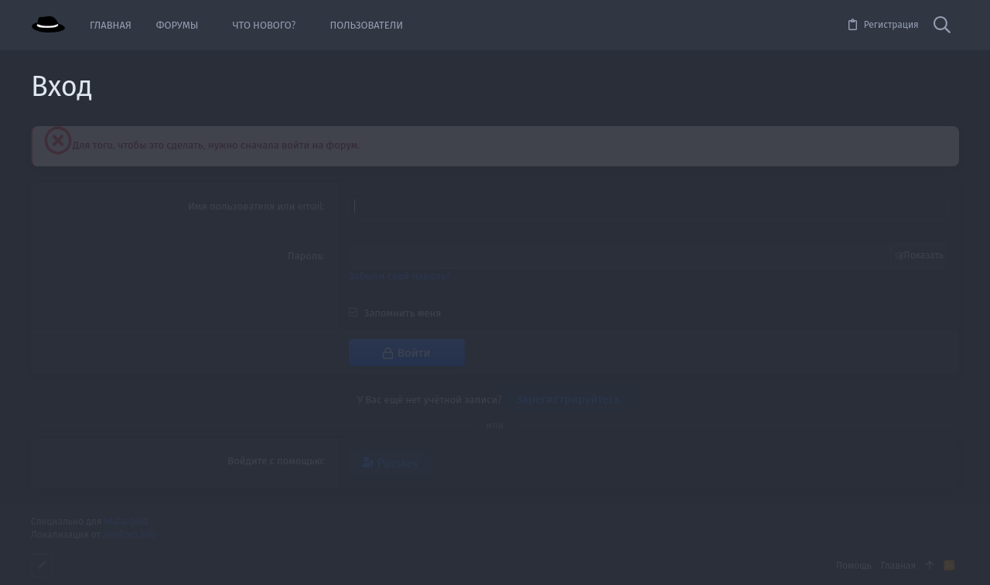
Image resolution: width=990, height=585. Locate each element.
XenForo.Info (129, 533)
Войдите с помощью (275, 459)
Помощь (854, 564)
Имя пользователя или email (255, 206)
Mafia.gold (126, 520)
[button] (210, 25)
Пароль (305, 254)
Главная (898, 564)
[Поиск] (942, 25)
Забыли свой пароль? (399, 274)
